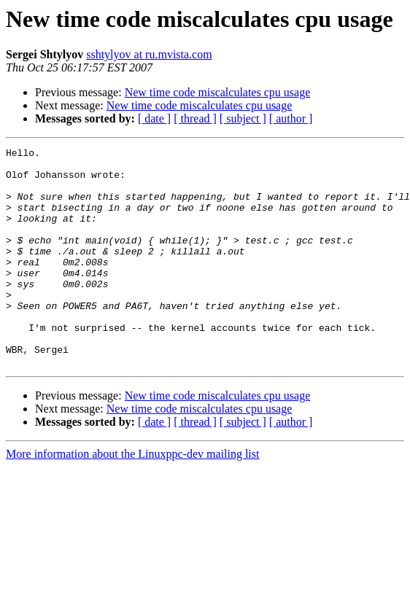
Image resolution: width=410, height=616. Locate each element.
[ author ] (291, 118)
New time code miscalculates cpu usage (218, 92)
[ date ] (154, 118)
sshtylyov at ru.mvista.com (149, 54)
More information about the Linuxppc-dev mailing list (132, 497)
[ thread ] (195, 118)
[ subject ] (243, 118)
